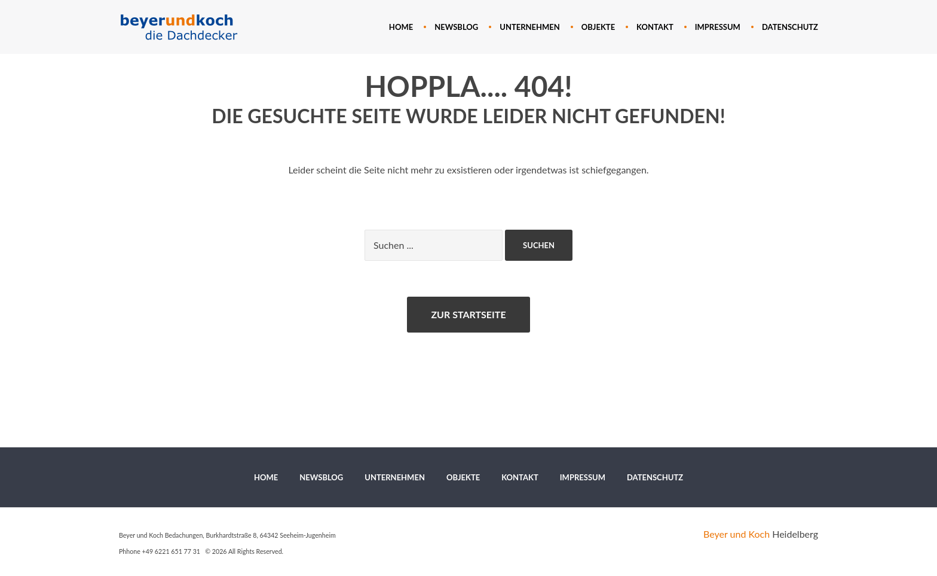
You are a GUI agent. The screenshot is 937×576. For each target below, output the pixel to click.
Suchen (539, 245)
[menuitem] (401, 27)
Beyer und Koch (736, 534)
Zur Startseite (468, 314)
